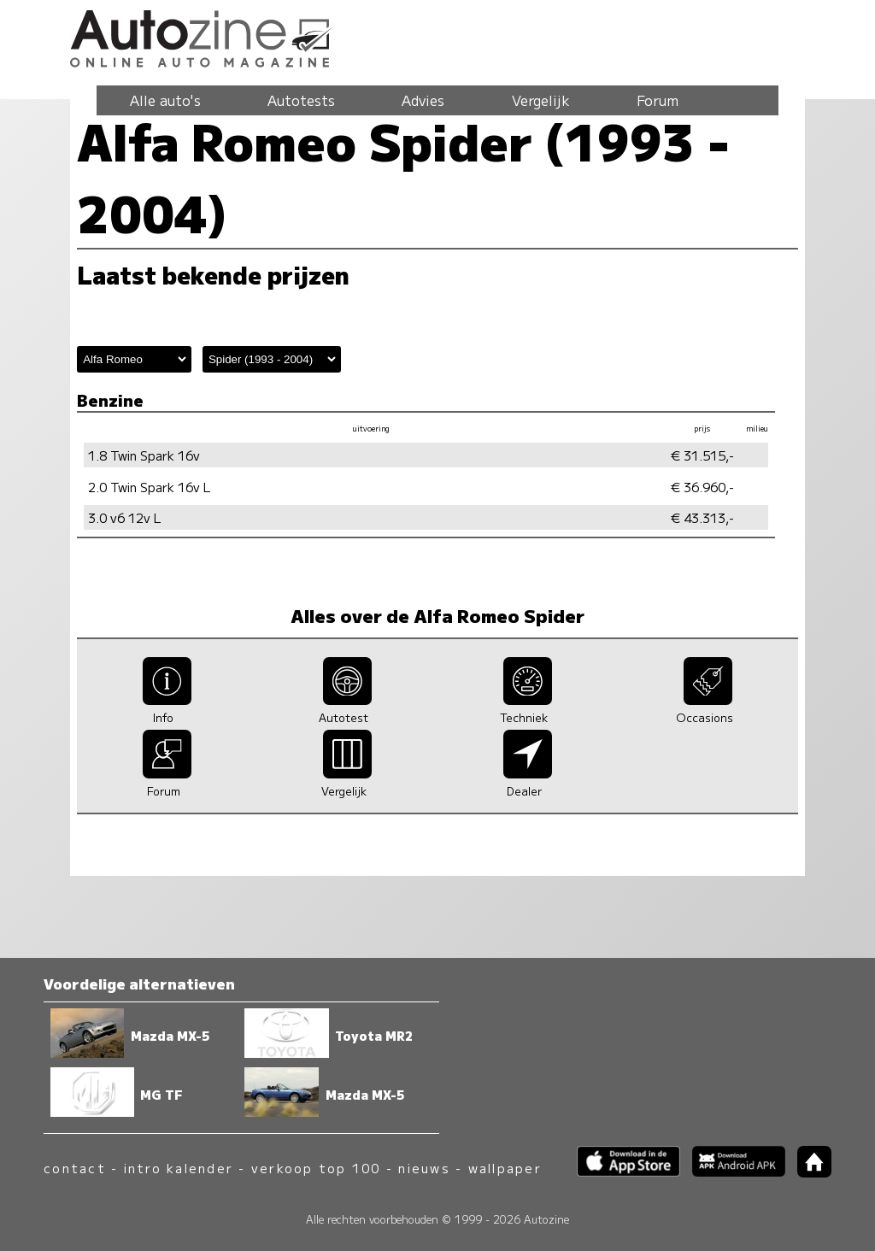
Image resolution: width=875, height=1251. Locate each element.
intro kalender (178, 1168)
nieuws (423, 1168)
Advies (423, 100)
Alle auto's (165, 100)
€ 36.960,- (702, 487)
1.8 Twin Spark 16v (144, 455)
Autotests (301, 100)
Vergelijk (541, 100)
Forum (657, 100)
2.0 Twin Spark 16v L (149, 487)
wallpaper (505, 1168)
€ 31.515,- (702, 455)
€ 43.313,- (702, 517)
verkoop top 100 (316, 1168)
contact (75, 1168)
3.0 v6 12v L (124, 517)
